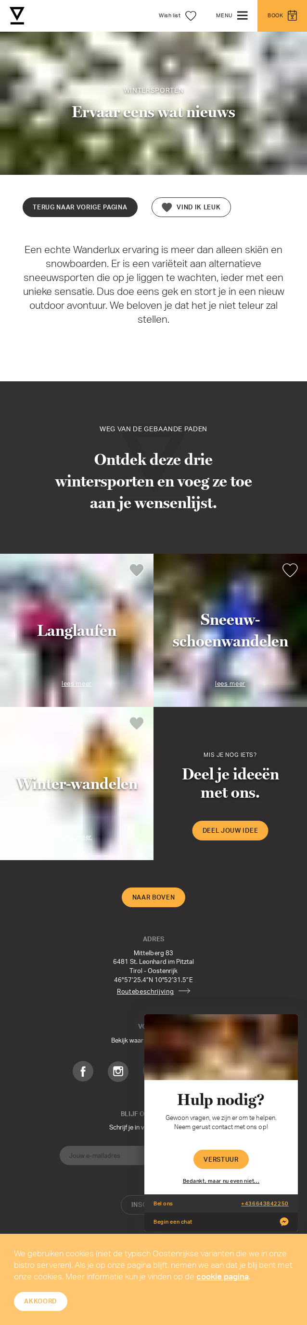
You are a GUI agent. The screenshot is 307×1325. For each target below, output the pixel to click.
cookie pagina (222, 1276)
